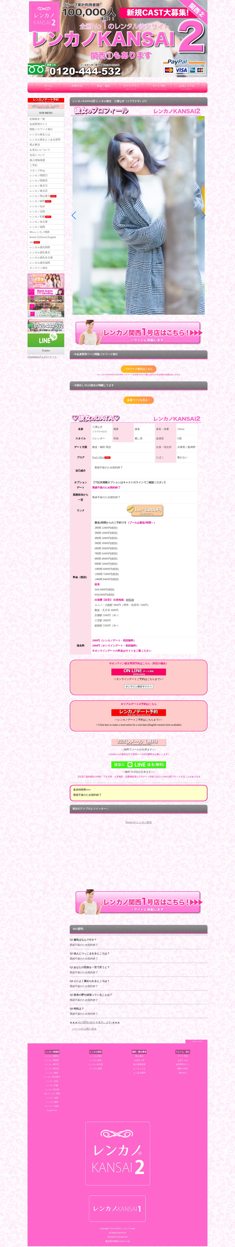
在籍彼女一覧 (37, 119)
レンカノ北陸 (37, 215)
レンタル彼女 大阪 (230, 1)
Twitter (46, 356)
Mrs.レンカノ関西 (40, 236)
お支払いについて (40, 151)
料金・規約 (103, 89)
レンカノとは (139, 1069)
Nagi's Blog (98, 458)
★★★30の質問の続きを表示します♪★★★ (95, 1023)
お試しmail (183, 1061)
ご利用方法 (76, 89)
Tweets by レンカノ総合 (138, 823)
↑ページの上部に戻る (84, 1029)
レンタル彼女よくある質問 (45, 140)
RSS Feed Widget (138, 888)
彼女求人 (183, 1073)
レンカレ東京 (96, 1061)
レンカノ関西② (39, 183)
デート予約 (159, 89)
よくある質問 (139, 1073)
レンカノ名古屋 (39, 225)
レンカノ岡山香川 (43, 199)
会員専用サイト (39, 124)
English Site (52, 1111)
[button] (131, 312)
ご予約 (33, 167)
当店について (37, 156)
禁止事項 (35, 145)
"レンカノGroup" (127, 1229)
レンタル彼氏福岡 (40, 268)
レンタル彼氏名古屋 (41, 263)
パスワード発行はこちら (138, 369)
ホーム (48, 89)
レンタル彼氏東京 (40, 257)
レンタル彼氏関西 (40, 252)
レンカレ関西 (96, 1057)
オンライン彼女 (39, 273)
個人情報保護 (37, 161)
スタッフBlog (37, 172)
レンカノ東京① (39, 188)
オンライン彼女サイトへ (139, 687)
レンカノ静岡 (40, 204)
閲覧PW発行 (182, 1069)
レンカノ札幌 (40, 220)
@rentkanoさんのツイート (42, 362)
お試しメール (186, 89)
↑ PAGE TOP (196, 1042)
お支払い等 (139, 1061)
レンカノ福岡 (37, 231)
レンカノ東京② (39, 193)
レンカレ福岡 (96, 1069)
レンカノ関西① (39, 177)
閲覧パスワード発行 (41, 129)
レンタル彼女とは (40, 135)
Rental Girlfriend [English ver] (43, 244)
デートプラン (131, 89)
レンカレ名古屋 (96, 1065)
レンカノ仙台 (37, 209)
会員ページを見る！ (138, 400)
